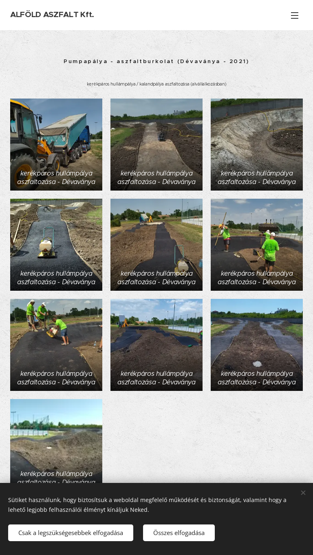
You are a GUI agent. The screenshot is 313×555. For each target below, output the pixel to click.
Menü (294, 15)
